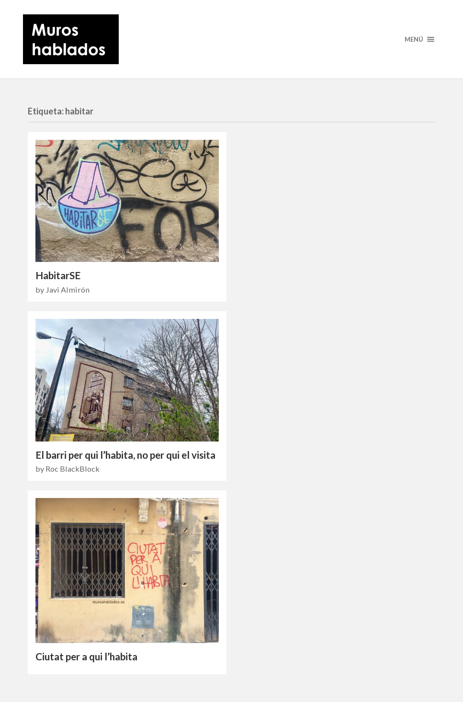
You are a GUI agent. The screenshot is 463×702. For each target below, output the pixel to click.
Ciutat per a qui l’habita (86, 656)
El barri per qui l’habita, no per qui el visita (125, 455)
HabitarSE (57, 275)
